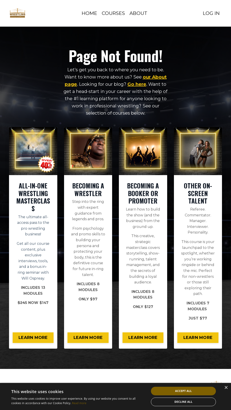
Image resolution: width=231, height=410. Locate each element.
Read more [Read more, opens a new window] (79, 403)
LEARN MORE (33, 337)
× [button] (226, 387)
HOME (89, 13)
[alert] (115, 396)
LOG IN (211, 13)
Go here (136, 84)
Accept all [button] (183, 391)
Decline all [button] (183, 402)
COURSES (113, 13)
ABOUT (138, 13)
